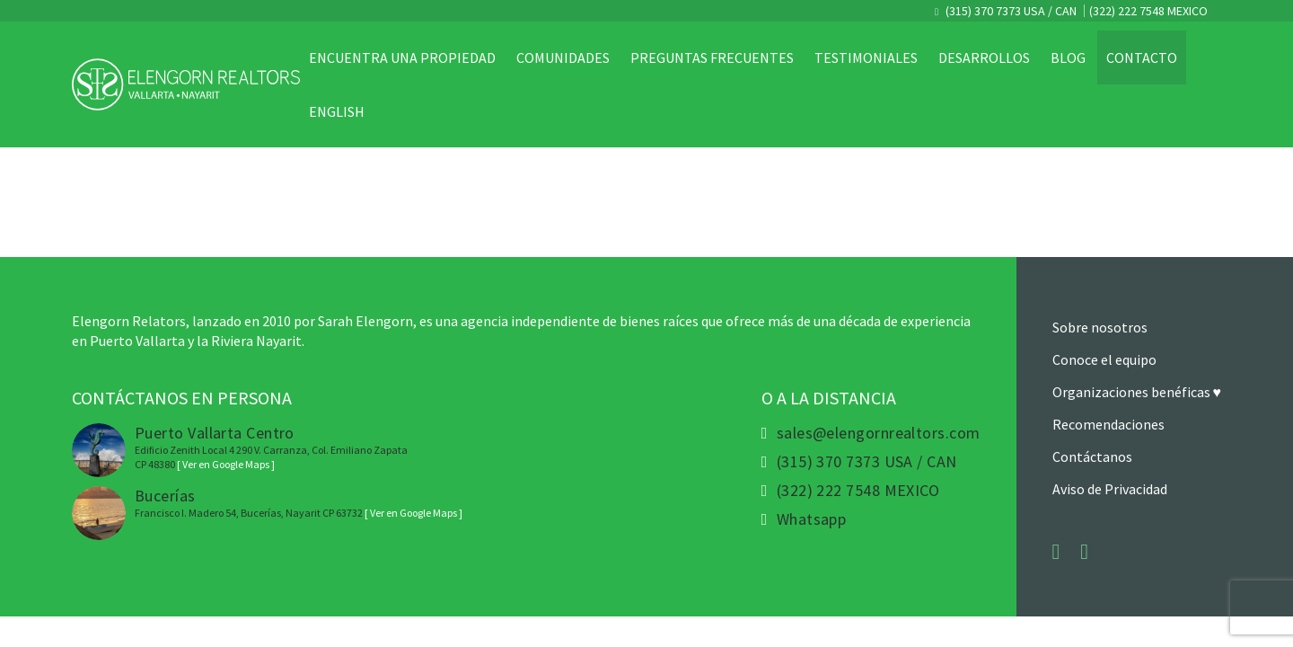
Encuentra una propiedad (402, 57)
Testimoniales (866, 57)
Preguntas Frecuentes (712, 57)
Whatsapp (812, 519)
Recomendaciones (1108, 424)
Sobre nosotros (1100, 327)
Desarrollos (984, 57)
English (337, 111)
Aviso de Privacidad (1109, 489)
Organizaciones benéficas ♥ (1137, 392)
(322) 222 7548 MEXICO (1148, 10)
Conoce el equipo (1104, 359)
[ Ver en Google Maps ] (226, 464)
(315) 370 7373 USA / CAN (1010, 10)
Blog (1068, 57)
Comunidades (563, 57)
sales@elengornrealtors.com (879, 433)
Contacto (1141, 57)
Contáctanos (1092, 456)
